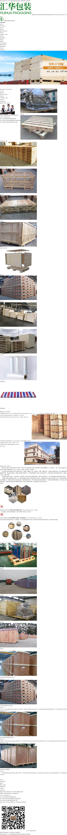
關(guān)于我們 (3, 44)
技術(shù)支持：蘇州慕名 (5, 802)
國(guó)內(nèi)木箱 (3, 31)
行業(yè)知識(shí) (3, 43)
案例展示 (1, 568)
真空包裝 (1, 36)
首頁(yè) (1, 24)
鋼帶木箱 (1, 29)
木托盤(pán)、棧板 (3, 141)
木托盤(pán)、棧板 (3, 34)
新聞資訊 (1, 41)
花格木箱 (1, 32)
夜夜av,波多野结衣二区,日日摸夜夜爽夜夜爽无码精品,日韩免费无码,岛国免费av (15, 0)
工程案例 (1, 48)
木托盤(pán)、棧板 (3, 167)
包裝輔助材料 (2, 37)
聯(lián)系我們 (2, 46)
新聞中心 (1, 39)
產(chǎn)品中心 (3, 25)
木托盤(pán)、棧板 (3, 97)
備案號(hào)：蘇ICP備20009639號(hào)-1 (18, 802)
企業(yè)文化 (2, 49)
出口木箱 (1, 27)
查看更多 (1, 483)
